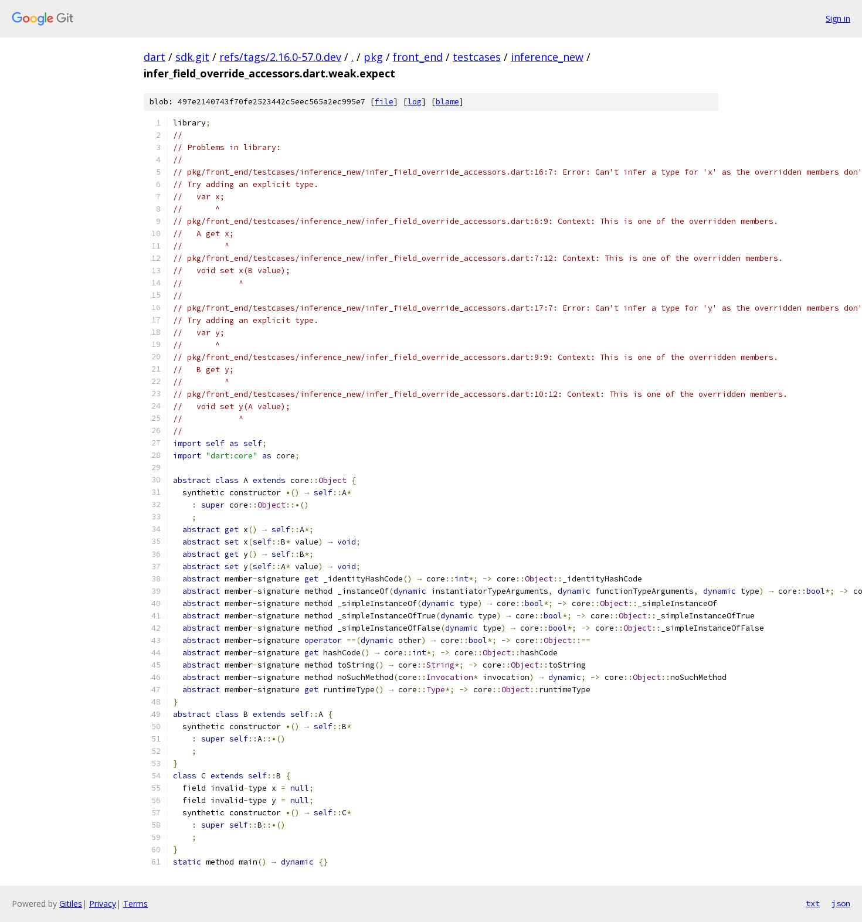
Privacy (102, 903)
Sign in (838, 18)
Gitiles (70, 903)
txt (813, 903)
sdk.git (192, 57)
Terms (135, 903)
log (415, 102)
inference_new (547, 57)
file (384, 102)
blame (447, 102)
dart (154, 57)
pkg (373, 57)
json (841, 903)
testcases (477, 57)
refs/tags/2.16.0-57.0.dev (280, 57)
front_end (418, 57)
